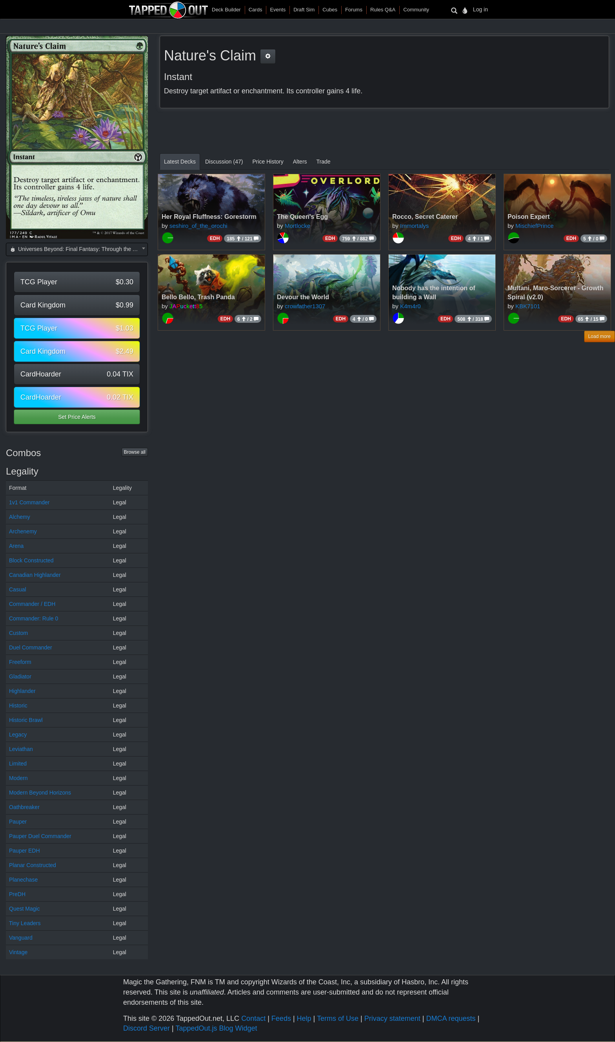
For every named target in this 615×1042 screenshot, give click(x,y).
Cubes (329, 10)
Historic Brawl (26, 720)
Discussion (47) (224, 161)
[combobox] (77, 249)
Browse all (135, 452)
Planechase (23, 880)
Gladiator (20, 676)
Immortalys (414, 225)
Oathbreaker (24, 807)
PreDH (17, 894)
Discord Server (146, 1028)
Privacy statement (392, 1018)
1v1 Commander (29, 502)
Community (416, 10)
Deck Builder (226, 10)
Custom (18, 633)
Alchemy (19, 517)
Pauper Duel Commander (40, 836)
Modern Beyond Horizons (40, 792)
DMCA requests (450, 1018)
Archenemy (23, 531)
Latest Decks (180, 161)
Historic (18, 705)
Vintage (18, 952)
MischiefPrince (534, 225)
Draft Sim (304, 10)
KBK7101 (527, 306)
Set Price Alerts (77, 417)
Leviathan (21, 749)
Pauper (18, 821)
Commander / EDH (32, 604)
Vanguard (21, 938)
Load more (599, 336)
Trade (324, 161)
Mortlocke (297, 225)
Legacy (18, 734)
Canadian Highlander (35, 575)
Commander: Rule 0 (33, 618)
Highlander (22, 691)
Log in (480, 9)
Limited (18, 763)
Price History (267, 161)
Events (278, 10)
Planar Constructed (32, 865)
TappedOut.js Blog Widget (216, 1028)
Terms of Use (337, 1018)
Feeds (281, 1018)
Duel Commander (30, 647)
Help (304, 1018)
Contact (253, 1018)
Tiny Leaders (24, 923)
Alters (300, 161)
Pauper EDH (24, 850)
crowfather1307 (305, 306)
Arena (16, 546)
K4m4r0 (410, 306)
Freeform (20, 662)
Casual (17, 589)
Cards (255, 10)
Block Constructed (31, 560)
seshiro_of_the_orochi (198, 225)
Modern (18, 778)
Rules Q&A (382, 10)
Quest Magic (24, 909)
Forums (353, 10)
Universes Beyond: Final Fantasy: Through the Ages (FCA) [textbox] (78, 249)
